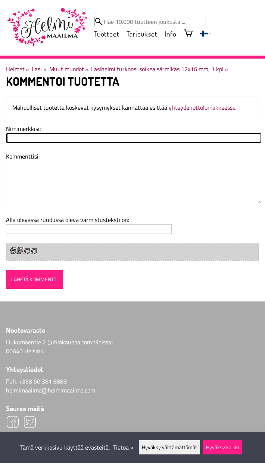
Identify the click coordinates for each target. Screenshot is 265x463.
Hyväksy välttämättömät (169, 447)
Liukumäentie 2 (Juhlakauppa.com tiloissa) (59, 342)
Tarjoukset (142, 33)
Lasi (39, 69)
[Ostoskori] (188, 33)
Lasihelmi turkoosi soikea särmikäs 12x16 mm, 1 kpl (159, 69)
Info (170, 33)
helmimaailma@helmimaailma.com (50, 390)
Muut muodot (68, 69)
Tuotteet (106, 33)
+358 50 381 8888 (43, 381)
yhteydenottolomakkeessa (202, 107)
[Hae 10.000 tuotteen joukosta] (150, 21)
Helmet (17, 69)
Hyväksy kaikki (222, 447)
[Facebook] (12, 423)
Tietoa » (123, 447)
